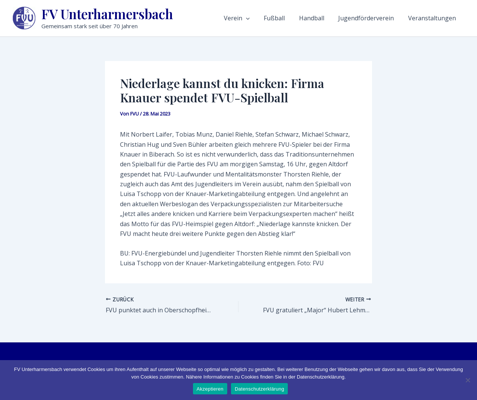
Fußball (293, 18)
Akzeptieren (210, 389)
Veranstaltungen (436, 18)
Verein (260, 18)
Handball (325, 18)
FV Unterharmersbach (107, 14)
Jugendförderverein (375, 18)
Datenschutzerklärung (259, 389)
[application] (269, 18)
